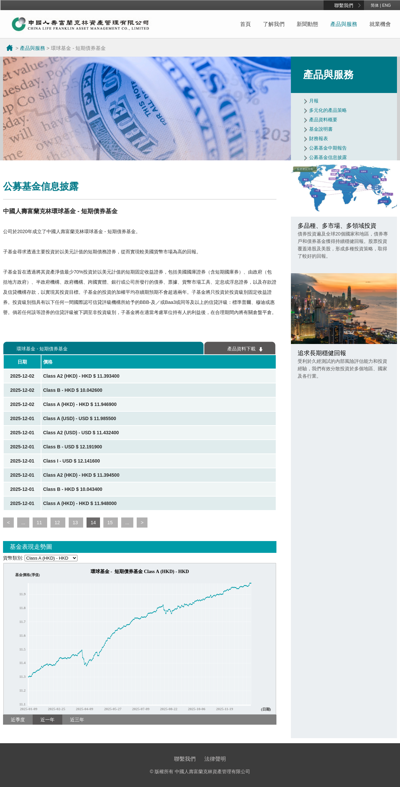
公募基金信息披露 (328, 157)
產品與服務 (343, 24)
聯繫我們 (343, 5)
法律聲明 (215, 759)
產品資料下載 (241, 348)
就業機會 (380, 24)
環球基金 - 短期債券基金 (42, 348)
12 (58, 522)
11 (40, 522)
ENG (386, 5)
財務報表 (318, 138)
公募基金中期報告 (328, 148)
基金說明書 (321, 129)
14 (93, 522)
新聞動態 (307, 24)
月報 (314, 100)
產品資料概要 (323, 119)
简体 (375, 5)
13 (76, 522)
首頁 (245, 24)
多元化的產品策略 (328, 110)
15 (110, 522)
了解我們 (274, 24)
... (23, 522)
